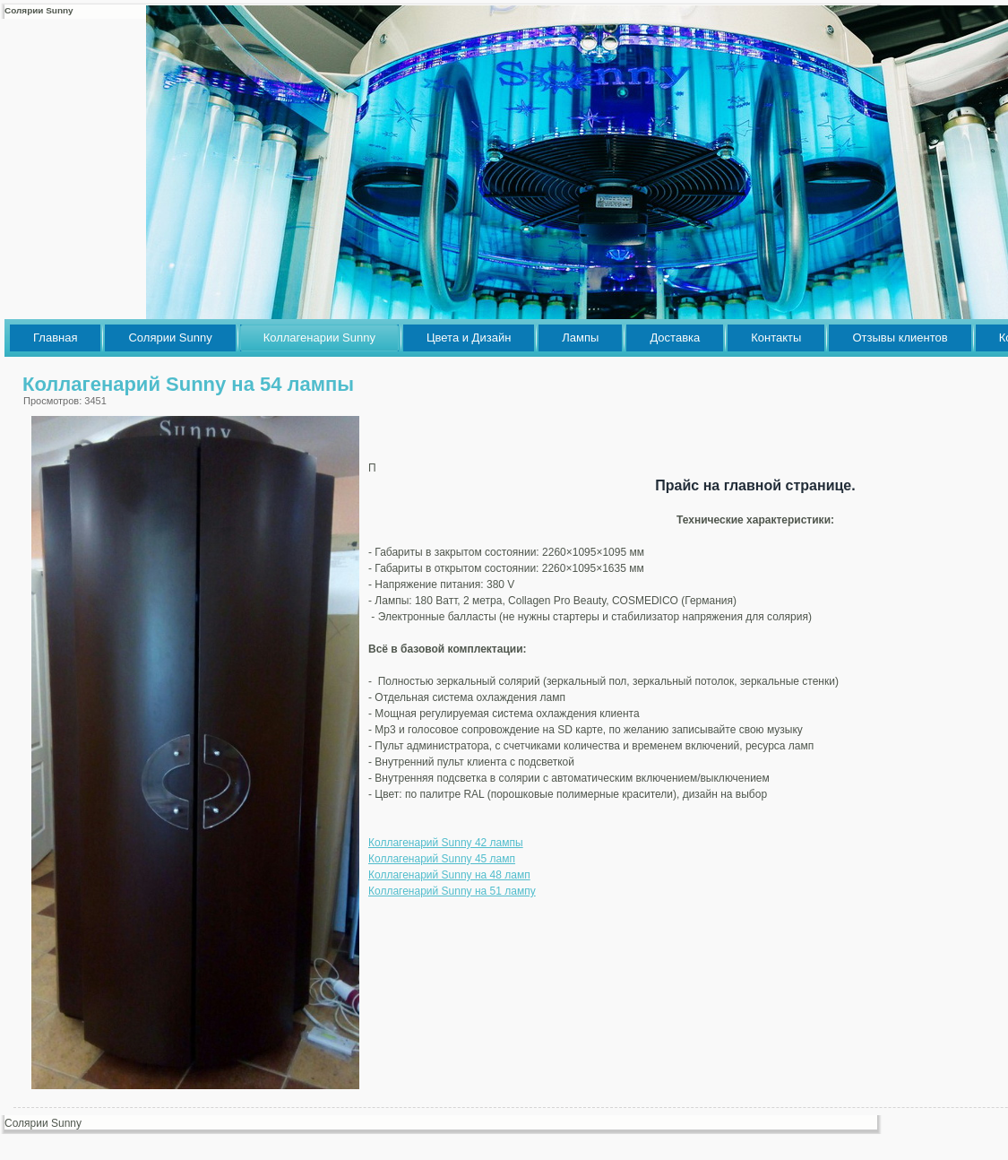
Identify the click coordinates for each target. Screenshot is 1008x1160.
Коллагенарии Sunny (319, 337)
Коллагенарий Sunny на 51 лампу (452, 891)
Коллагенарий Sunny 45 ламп (441, 859)
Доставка (675, 337)
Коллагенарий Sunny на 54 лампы (188, 384)
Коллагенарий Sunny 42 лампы (445, 842)
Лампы (580, 337)
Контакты (776, 337)
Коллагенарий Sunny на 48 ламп (449, 875)
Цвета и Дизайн (468, 337)
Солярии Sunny (169, 337)
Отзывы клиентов (899, 337)
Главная (55, 337)
